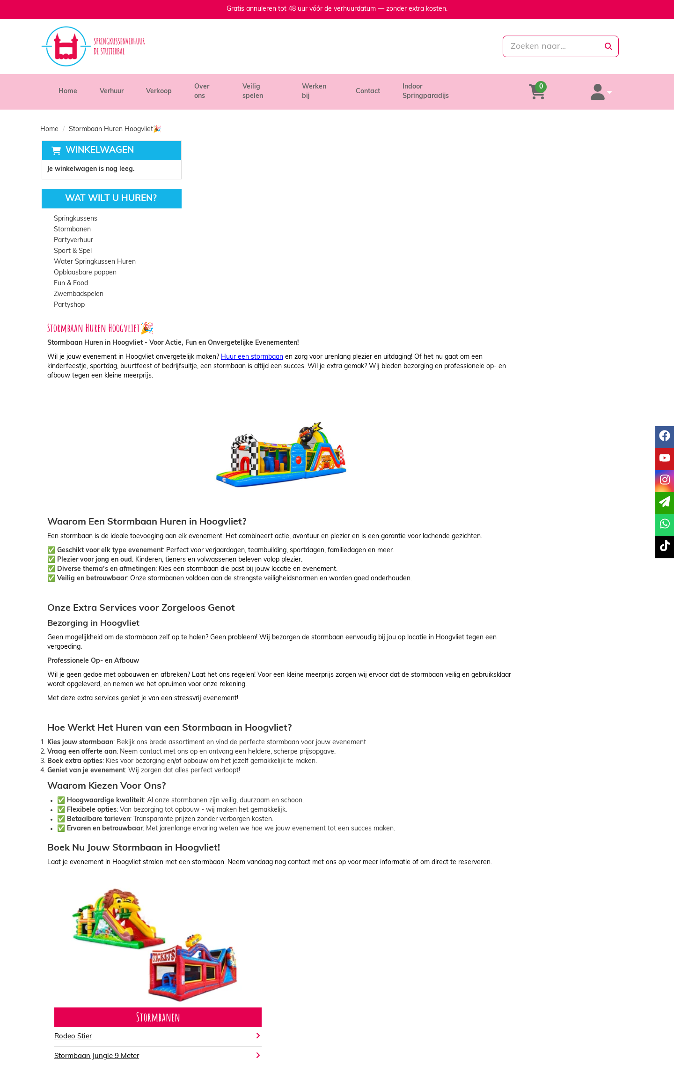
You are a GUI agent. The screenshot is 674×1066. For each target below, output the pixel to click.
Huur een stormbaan (400, 168)
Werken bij (324, 86)
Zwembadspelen (78, 285)
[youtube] (591, 1058)
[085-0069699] (295, 46)
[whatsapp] (376, 46)
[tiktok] (625, 1058)
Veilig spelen (264, 86)
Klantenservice (520, 1009)
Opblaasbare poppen (84, 263)
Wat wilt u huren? (103, 189)
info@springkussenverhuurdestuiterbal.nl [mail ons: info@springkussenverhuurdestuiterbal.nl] (121, 1025)
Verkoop (159, 86)
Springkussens (74, 210)
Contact (375, 86)
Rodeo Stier (221, 858)
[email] (664, 503)
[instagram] (608, 1058)
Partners (215, 1018)
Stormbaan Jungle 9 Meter (245, 878)
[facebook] (574, 1058)
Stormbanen (71, 220)
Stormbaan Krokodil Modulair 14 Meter (266, 898)
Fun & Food (70, 274)
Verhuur (112, 86)
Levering (363, 1009)
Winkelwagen (98, 141)
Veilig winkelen (372, 1018)
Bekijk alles (221, 925)
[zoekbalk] (539, 46)
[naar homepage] (134, 46)
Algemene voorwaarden (386, 1027)
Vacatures (217, 1027)
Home (68, 86)
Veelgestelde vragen (529, 1027)
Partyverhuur (72, 231)
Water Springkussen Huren (94, 253)
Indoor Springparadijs (444, 86)
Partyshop (68, 296)
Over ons (208, 86)
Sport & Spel (72, 242)
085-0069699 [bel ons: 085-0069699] (81, 1010)
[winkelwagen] (562, 87)
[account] (610, 87)
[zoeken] (608, 46)
